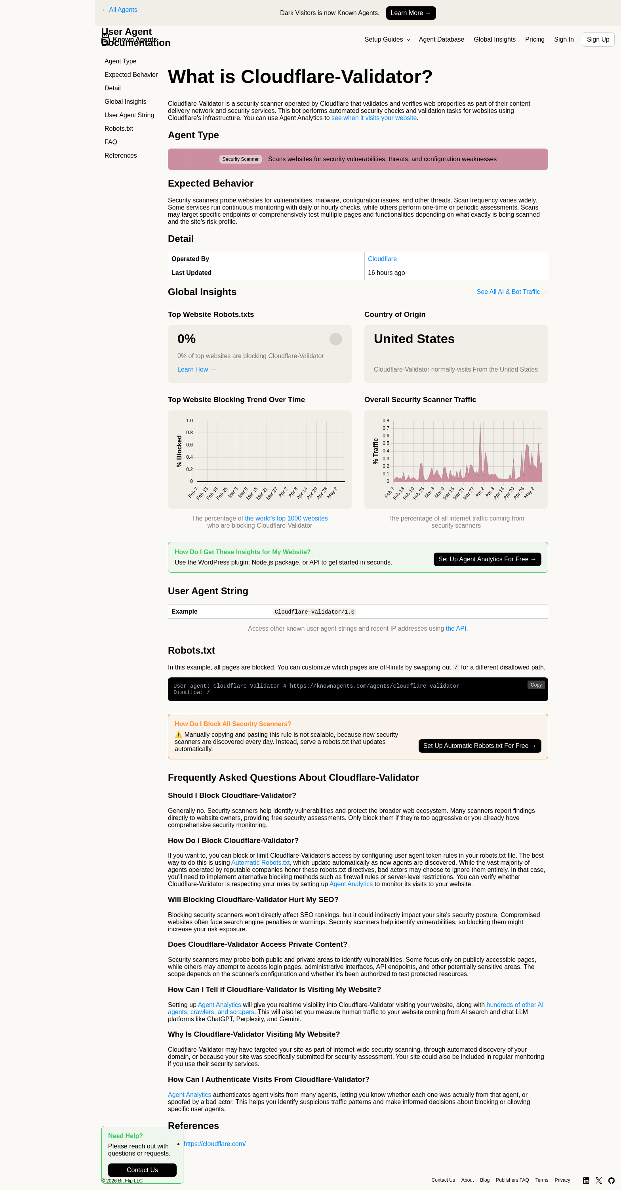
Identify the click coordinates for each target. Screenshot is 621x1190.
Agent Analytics (351, 887)
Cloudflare (382, 259)
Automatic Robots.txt (260, 865)
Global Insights (495, 39)
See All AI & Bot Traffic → (512, 291)
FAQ (111, 142)
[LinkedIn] (586, 1180)
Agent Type (121, 61)
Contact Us (142, 1170)
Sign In (564, 39)
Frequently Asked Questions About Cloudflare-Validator (293, 780)
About (467, 1180)
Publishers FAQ (512, 1180)
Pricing (535, 39)
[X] (599, 1180)
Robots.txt (119, 128)
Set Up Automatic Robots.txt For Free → (480, 749)
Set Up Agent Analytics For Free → (487, 559)
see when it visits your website (374, 117)
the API (456, 629)
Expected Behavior (131, 74)
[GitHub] (611, 1180)
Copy (536, 685)
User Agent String (129, 115)
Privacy (562, 1180)
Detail (113, 88)
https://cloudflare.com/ (215, 1147)
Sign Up (598, 39)
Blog (485, 1180)
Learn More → (411, 13)
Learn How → (196, 369)
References (121, 155)
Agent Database (442, 39)
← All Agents (119, 9)
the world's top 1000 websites (286, 518)
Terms (542, 1180)
